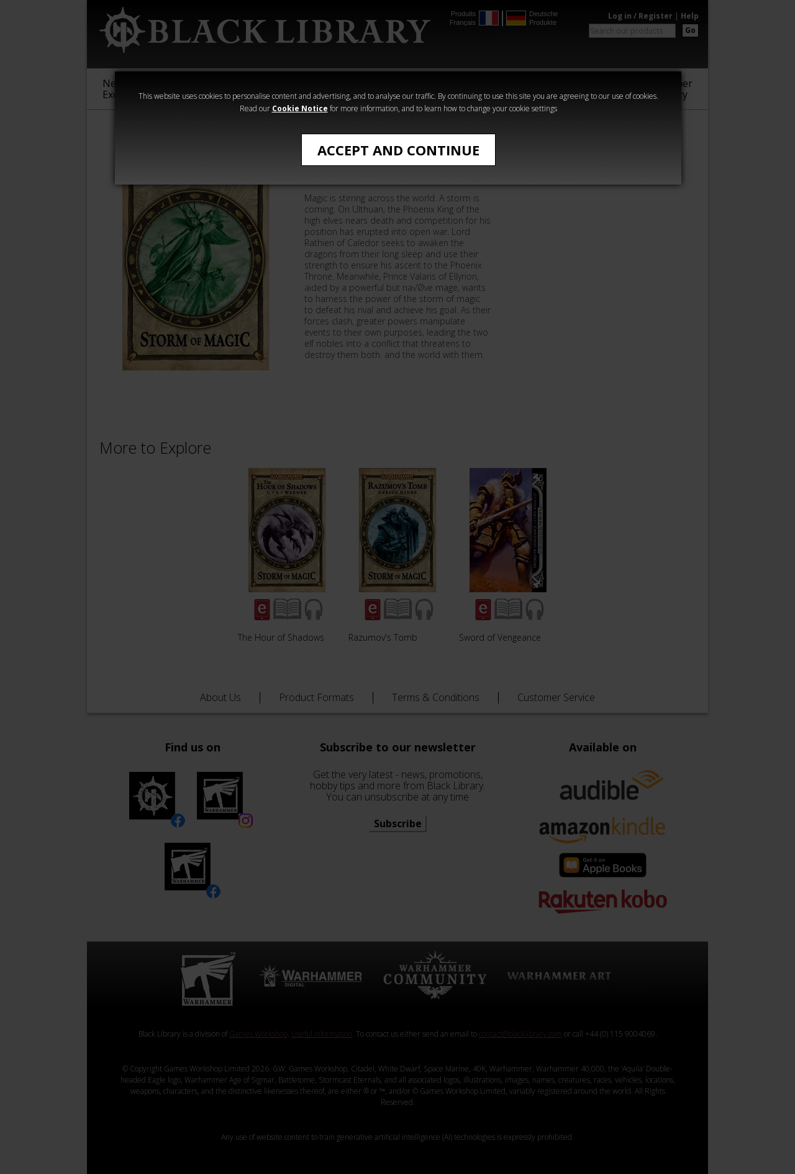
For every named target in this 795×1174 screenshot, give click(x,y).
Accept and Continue (398, 149)
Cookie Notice (300, 108)
